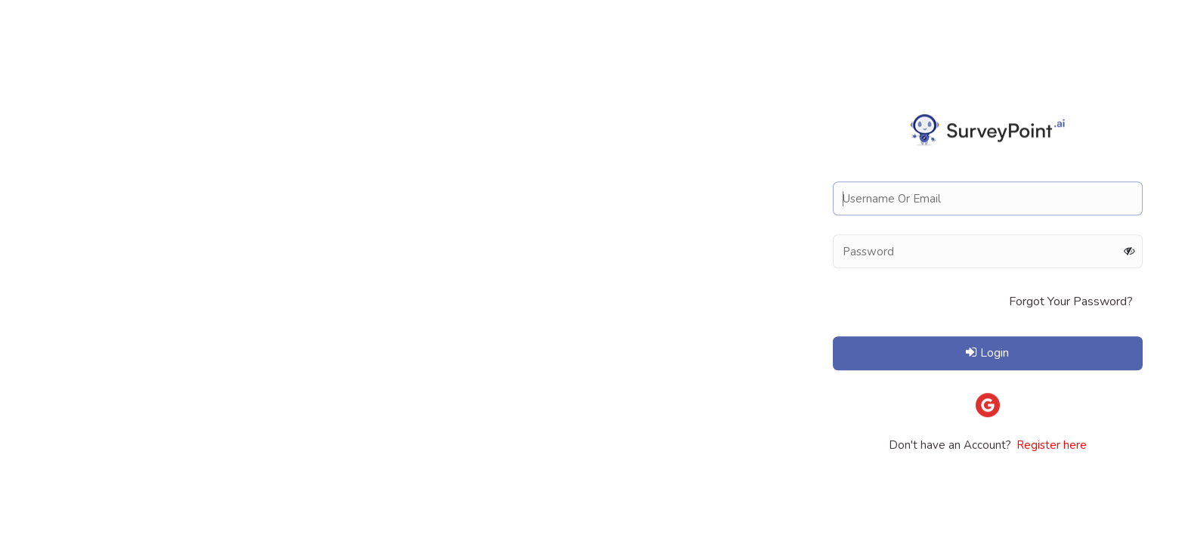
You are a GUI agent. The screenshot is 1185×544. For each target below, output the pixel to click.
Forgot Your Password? (1071, 301)
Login (987, 353)
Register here (1050, 445)
